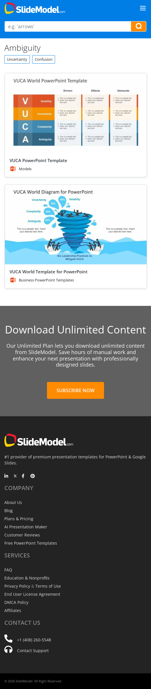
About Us (13, 502)
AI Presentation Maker (25, 527)
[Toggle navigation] (142, 8)
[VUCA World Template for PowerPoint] (76, 224)
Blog (8, 510)
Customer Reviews (22, 535)
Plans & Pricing (18, 518)
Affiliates (12, 610)
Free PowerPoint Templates (30, 543)
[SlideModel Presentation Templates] (35, 8)
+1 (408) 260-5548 (34, 640)
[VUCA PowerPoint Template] (76, 113)
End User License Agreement (32, 594)
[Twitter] (15, 476)
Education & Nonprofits (27, 578)
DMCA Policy (16, 602)
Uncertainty (17, 59)
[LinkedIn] (6, 476)
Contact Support (33, 650)
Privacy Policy (17, 586)
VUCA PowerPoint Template (38, 160)
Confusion (43, 59)
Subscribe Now (75, 390)
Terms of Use (48, 586)
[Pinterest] (32, 476)
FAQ (8, 570)
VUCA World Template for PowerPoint (49, 271)
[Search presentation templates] (138, 26)
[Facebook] (24, 476)
